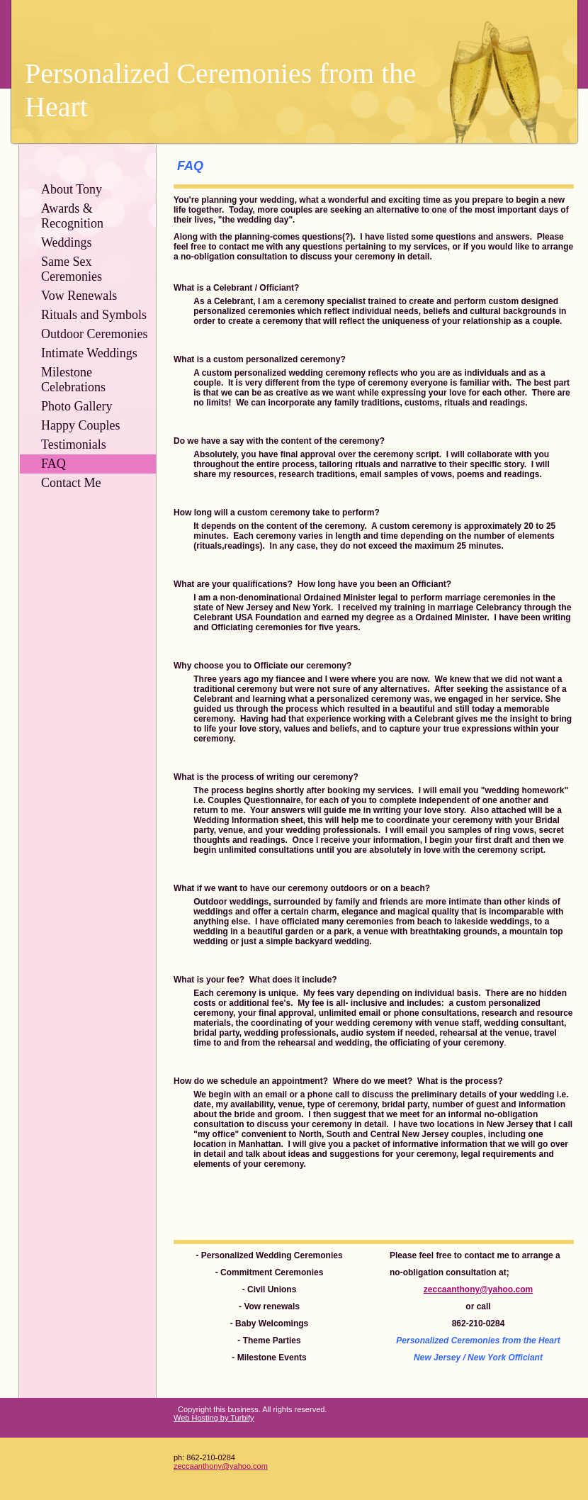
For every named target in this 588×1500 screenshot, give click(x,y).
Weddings (66, 242)
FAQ (53, 464)
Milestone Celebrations (73, 379)
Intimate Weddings (89, 353)
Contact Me (71, 483)
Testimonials (73, 444)
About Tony (71, 189)
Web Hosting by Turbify (214, 1418)
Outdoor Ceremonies (94, 334)
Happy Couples (80, 425)
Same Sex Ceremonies (71, 269)
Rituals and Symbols (94, 315)
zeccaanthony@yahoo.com (221, 1466)
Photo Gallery (77, 406)
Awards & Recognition (72, 215)
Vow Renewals (79, 296)
